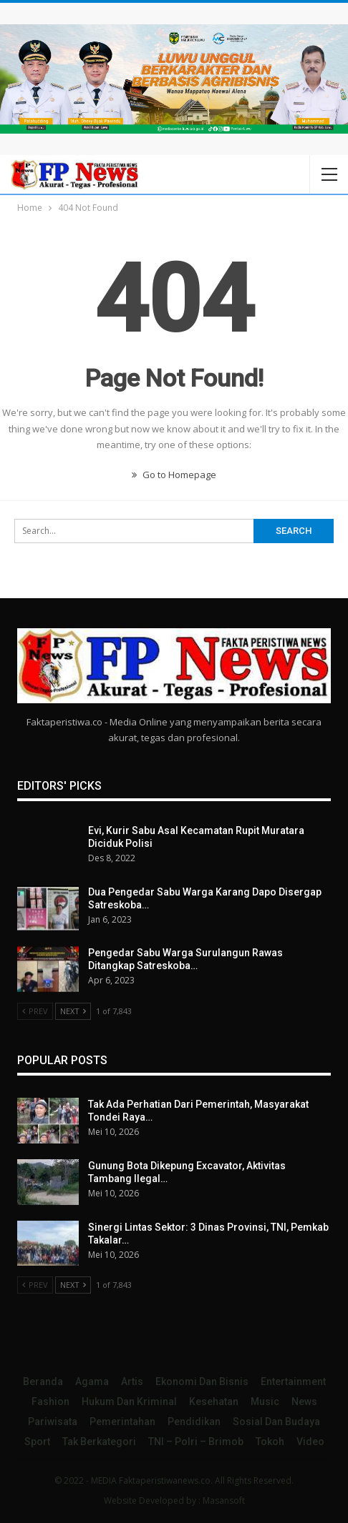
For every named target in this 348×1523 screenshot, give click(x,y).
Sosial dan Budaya (276, 1421)
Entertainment (293, 1381)
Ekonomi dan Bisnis (201, 1381)
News (304, 1401)
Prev (35, 1011)
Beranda (43, 1381)
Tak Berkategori (99, 1441)
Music (265, 1401)
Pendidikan (194, 1421)
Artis (132, 1381)
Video (310, 1441)
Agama (92, 1381)
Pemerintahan (122, 1421)
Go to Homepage (174, 474)
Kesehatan (213, 1401)
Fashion (50, 1401)
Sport (37, 1441)
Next (73, 1011)
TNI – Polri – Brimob (195, 1441)
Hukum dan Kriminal (129, 1401)
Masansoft (224, 1500)
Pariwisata (52, 1421)
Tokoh (270, 1441)
